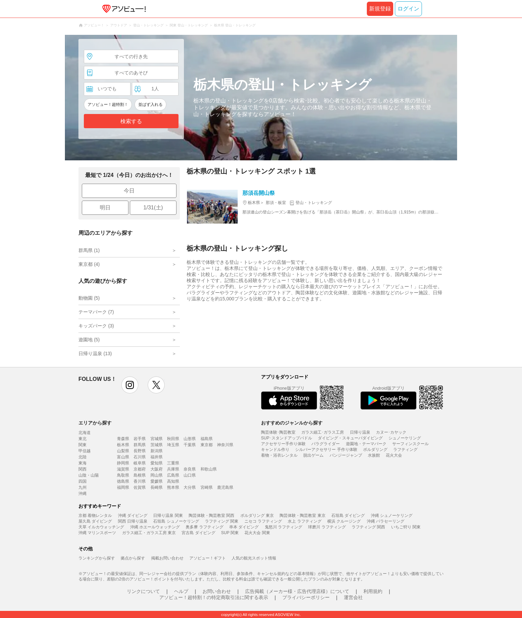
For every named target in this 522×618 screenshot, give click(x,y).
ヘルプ (181, 591)
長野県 (140, 451)
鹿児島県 (225, 487)
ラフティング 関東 (221, 521)
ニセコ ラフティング (263, 521)
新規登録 (380, 9)
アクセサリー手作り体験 (283, 443)
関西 (82, 469)
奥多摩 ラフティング (204, 527)
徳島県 (123, 481)
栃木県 (123, 444)
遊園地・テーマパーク (366, 443)
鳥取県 (123, 475)
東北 (82, 438)
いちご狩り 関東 (406, 527)
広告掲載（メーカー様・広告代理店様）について (297, 591)
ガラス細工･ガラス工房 (322, 432)
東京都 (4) (89, 264)
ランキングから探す (96, 558)
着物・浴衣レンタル (279, 455)
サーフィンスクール (410, 443)
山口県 (190, 475)
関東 (82, 444)
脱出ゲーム (313, 455)
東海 (82, 463)
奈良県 (190, 469)
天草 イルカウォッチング (101, 527)
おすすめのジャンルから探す (292, 423)
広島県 (173, 475)
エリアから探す (95, 423)
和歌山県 (208, 469)
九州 (82, 487)
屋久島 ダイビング (95, 521)
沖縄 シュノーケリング (391, 515)
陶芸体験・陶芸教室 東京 (302, 515)
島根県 (140, 475)
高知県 (173, 481)
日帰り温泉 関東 (168, 515)
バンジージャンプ (346, 455)
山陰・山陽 (88, 475)
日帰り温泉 (360, 432)
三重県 (173, 463)
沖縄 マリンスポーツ (97, 532)
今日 (129, 190)
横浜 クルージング (344, 521)
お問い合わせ (217, 591)
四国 (82, 481)
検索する (131, 121)
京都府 (140, 469)
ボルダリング (375, 449)
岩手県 (140, 438)
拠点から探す (133, 558)
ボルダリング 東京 (257, 515)
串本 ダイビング (244, 527)
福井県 (156, 457)
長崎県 (156, 487)
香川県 (140, 481)
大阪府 (156, 469)
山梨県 (123, 451)
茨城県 (156, 444)
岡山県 (156, 475)
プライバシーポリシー (306, 597)
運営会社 (353, 597)
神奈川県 (225, 444)
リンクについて (143, 591)
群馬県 (140, 444)
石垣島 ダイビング (348, 515)
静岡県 (123, 463)
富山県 (123, 457)
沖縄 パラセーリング (385, 521)
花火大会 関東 (257, 532)
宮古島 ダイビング (198, 532)
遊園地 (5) (89, 339)
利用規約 (372, 591)
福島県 (206, 438)
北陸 (82, 457)
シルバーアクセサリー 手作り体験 (326, 449)
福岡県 (123, 487)
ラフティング (405, 449)
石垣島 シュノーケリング (176, 521)
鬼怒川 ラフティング (283, 527)
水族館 (374, 455)
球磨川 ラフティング (327, 527)
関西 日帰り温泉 (132, 521)
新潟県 (156, 451)
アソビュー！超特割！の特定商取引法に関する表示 (213, 597)
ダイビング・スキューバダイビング (350, 438)
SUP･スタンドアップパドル (286, 438)
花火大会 (394, 455)
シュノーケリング (404, 438)
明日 (105, 207)
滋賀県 (123, 469)
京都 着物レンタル (95, 515)
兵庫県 (173, 469)
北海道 (84, 432)
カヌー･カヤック (391, 432)
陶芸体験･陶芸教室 (278, 432)
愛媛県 (156, 481)
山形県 (190, 438)
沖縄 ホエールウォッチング (155, 527)
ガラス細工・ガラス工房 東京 (149, 532)
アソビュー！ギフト (207, 558)
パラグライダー (325, 443)
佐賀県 (140, 487)
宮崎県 (206, 487)
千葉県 (190, 444)
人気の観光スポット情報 (254, 558)
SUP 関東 (230, 532)
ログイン (408, 9)
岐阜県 (140, 463)
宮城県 (156, 438)
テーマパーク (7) (96, 312)
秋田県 (173, 438)
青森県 (123, 438)
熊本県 (173, 487)
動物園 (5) (89, 298)
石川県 (140, 457)
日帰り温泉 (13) (95, 353)
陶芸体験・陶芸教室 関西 (211, 515)
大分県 (190, 487)
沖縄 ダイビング (132, 515)
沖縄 (82, 493)
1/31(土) (153, 207)
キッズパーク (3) (96, 325)
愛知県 (156, 463)
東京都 (206, 444)
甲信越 (84, 451)
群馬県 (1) (89, 250)
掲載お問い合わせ (167, 558)
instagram (129, 384)
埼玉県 (173, 444)
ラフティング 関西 (368, 527)
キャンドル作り (275, 449)
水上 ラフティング (304, 521)
